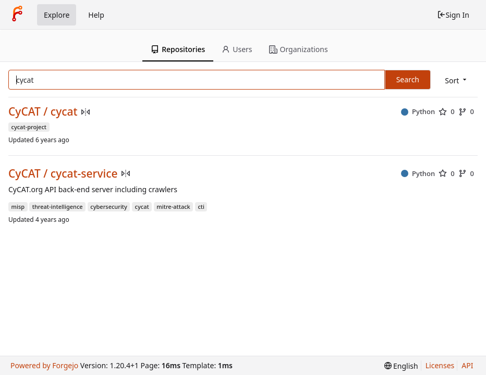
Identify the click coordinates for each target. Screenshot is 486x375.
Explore (56, 15)
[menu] (456, 80)
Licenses (440, 365)
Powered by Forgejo (44, 365)
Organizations (298, 49)
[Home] (17, 14)
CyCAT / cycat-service (63, 174)
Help (96, 15)
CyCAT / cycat (43, 112)
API (467, 365)
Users (237, 49)
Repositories (178, 49)
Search (407, 79)
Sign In (453, 15)
